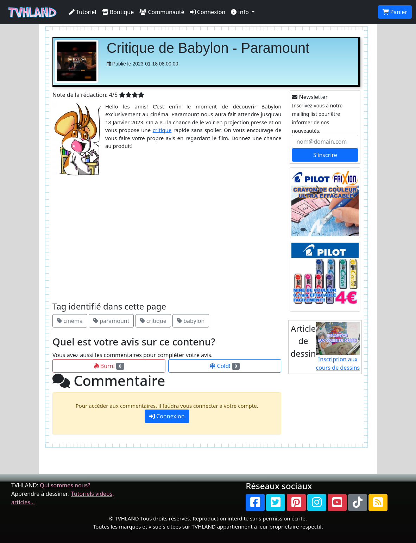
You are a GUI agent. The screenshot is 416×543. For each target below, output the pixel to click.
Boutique (118, 12)
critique (162, 129)
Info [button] (240, 12)
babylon (190, 321)
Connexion (208, 12)
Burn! (109, 366)
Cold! (225, 366)
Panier (395, 12)
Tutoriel (82, 12)
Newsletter (310, 97)
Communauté (161, 12)
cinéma (70, 321)
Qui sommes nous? (65, 485)
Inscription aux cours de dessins (338, 347)
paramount (111, 321)
